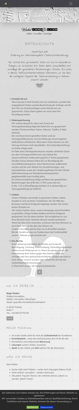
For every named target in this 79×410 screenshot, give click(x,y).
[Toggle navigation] (70, 3)
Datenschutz (47, 407)
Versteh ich (32, 407)
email (10, 318)
